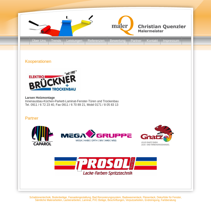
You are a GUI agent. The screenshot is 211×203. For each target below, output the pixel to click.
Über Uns (39, 40)
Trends (56, 40)
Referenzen (96, 40)
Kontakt (152, 40)
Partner (136, 40)
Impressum (171, 40)
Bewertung (117, 40)
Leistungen (74, 40)
